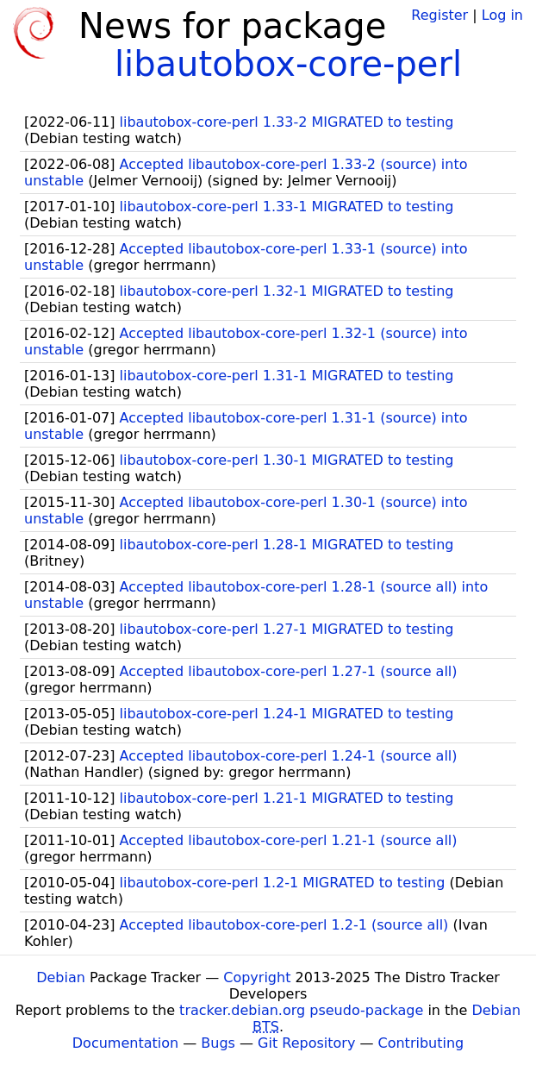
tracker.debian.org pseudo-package (301, 1010)
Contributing (421, 1043)
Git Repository (306, 1043)
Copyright (256, 977)
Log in (502, 15)
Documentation (125, 1043)
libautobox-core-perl (288, 64)
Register (439, 15)
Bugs (218, 1043)
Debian (60, 977)
